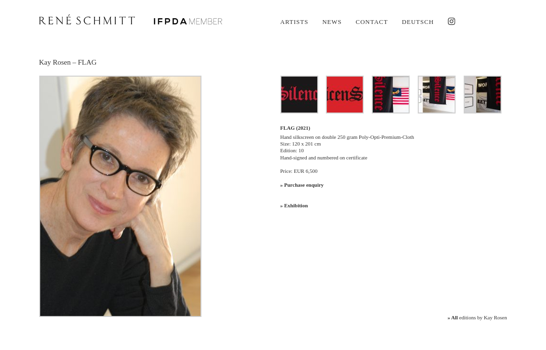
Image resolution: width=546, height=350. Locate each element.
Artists (294, 21)
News (332, 21)
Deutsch (418, 21)
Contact (372, 21)
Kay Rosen (55, 62)
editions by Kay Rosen (477, 317)
